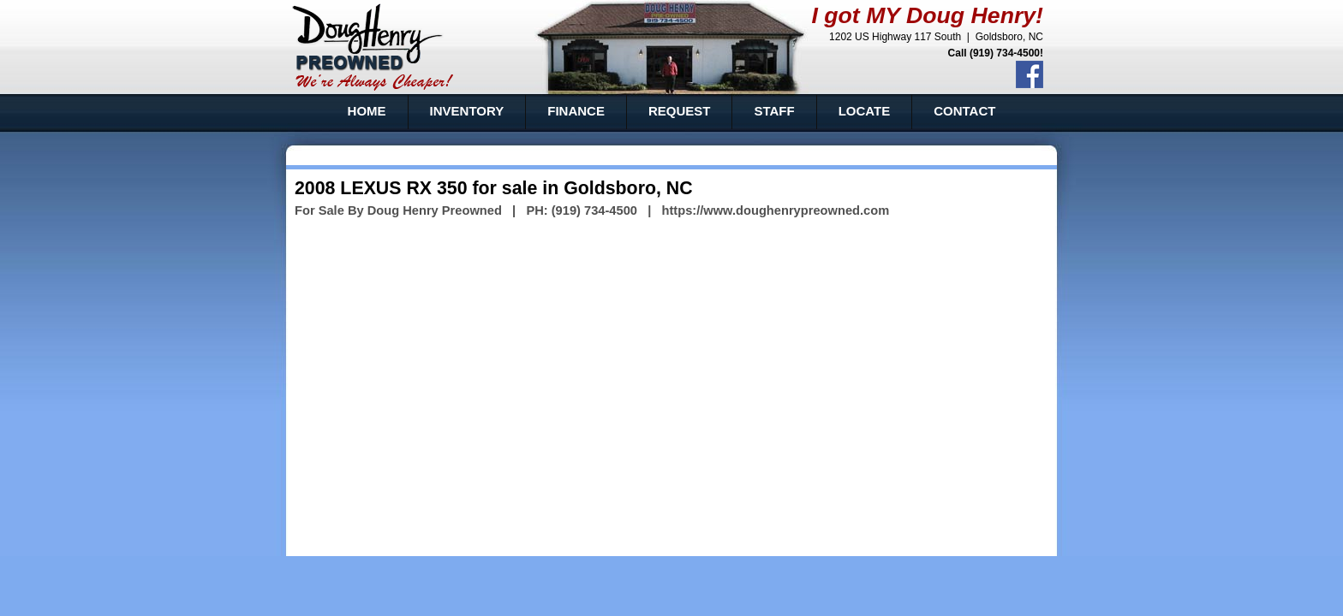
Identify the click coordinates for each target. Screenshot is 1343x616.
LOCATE (865, 111)
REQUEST (679, 111)
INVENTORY (467, 111)
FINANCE (576, 111)
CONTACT (964, 111)
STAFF (774, 111)
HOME (367, 111)
